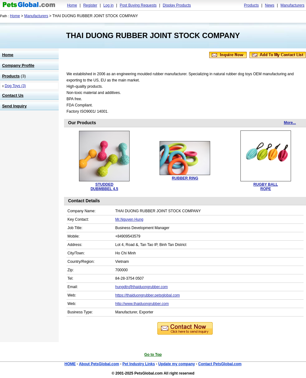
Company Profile (18, 65)
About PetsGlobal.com (99, 364)
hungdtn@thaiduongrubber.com (141, 287)
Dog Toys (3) (15, 86)
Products (251, 5)
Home (72, 5)
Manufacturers (292, 5)
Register (90, 5)
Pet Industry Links (138, 364)
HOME (70, 364)
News (269, 5)
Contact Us (13, 95)
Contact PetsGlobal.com (220, 364)
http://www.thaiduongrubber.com (142, 304)
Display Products (177, 5)
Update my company (176, 364)
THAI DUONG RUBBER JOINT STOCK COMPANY (153, 35)
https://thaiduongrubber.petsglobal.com (147, 295)
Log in (108, 5)
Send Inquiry (14, 106)
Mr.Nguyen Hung (129, 219)
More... (290, 122)
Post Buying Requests (138, 5)
